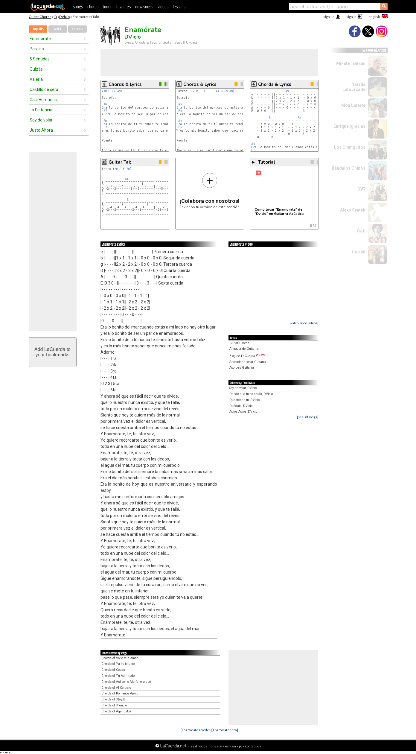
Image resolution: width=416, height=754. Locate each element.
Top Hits (38, 29)
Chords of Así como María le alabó (126, 682)
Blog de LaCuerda (247, 356)
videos (163, 7)
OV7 (361, 189)
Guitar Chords (40, 16)
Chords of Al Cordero (116, 688)
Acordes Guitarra (241, 368)
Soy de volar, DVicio (243, 388)
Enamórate (40, 38)
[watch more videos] (303, 323)
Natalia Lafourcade (353, 87)
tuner (107, 7)
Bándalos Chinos (348, 168)
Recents (77, 29)
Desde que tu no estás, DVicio (251, 394)
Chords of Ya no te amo (118, 664)
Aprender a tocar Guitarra (247, 362)
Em (226, 91)
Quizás (36, 69)
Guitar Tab (120, 162)
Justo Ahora (41, 130)
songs (78, 7)
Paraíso (37, 48)
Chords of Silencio (114, 705)
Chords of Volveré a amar (119, 658)
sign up (328, 16)
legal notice (199, 746)
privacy (216, 746)
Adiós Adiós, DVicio (243, 412)
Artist (57, 29)
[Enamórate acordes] (196, 730)
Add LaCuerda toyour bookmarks (52, 352)
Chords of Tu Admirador (118, 676)
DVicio (64, 16)
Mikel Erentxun (350, 63)
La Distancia (41, 109)
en (234, 746)
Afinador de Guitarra (244, 349)
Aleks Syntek (352, 210)
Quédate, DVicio (240, 406)
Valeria (36, 79)
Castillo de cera (44, 89)
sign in (351, 16)
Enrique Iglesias (349, 126)
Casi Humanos (43, 99)
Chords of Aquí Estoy (116, 711)
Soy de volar (41, 120)
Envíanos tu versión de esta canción (209, 190)
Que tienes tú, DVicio (244, 400)
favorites (123, 7)
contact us (253, 746)
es (227, 746)
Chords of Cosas (113, 670)
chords (92, 7)
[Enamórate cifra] (225, 730)
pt (240, 746)
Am (105, 91)
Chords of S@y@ (113, 699)
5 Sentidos (40, 59)
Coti (361, 231)
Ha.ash (358, 252)
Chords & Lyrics (125, 84)
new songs (144, 7)
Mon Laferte (353, 105)
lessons (179, 7)
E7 (113, 91)
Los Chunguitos (349, 147)
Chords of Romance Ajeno (119, 693)
